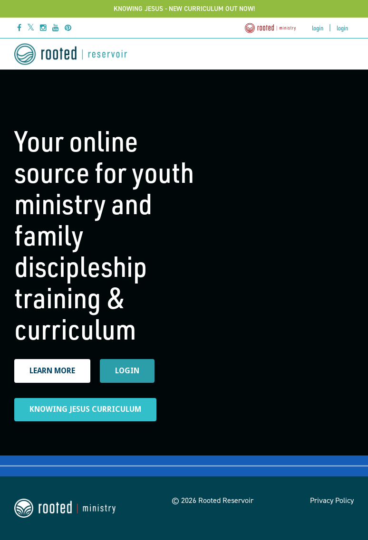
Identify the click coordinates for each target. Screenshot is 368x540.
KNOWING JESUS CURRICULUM (85, 409)
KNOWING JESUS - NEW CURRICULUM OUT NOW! (184, 8)
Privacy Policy (332, 500)
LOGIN (127, 370)
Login (317, 28)
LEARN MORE (52, 370)
